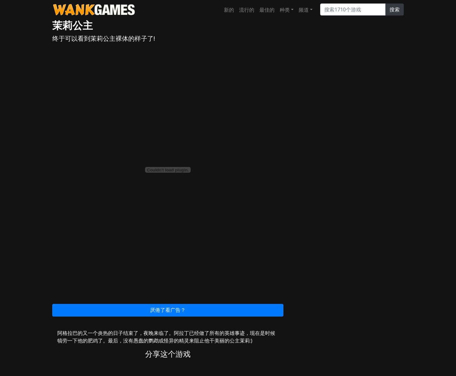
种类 (285, 9)
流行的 (246, 9)
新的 (229, 9)
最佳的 (267, 9)
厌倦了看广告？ (168, 310)
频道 (304, 9)
